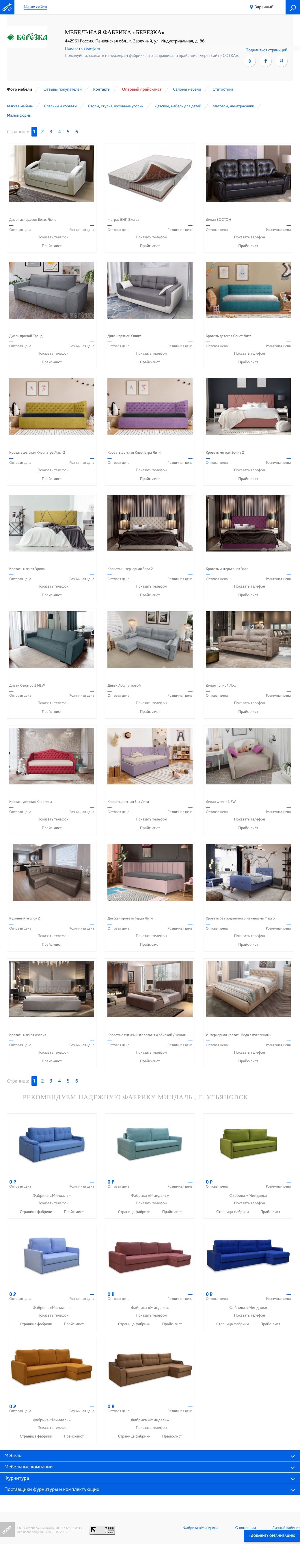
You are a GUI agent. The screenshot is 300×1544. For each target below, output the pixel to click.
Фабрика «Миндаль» (201, 1528)
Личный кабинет (286, 1528)
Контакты (101, 89)
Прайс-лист (52, 246)
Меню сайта (35, 7)
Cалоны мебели (187, 89)
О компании (245, 1528)
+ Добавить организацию (271, 1536)
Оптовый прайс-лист (142, 89)
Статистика (223, 89)
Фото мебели (19, 89)
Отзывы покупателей (62, 89)
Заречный (264, 7)
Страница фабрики (36, 1212)
